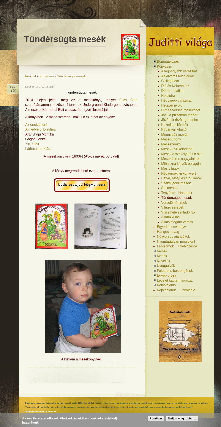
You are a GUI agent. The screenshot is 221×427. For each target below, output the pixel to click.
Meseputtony (171, 139)
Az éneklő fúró (36, 124)
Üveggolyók (166, 266)
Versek (162, 251)
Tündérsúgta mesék (71, 76)
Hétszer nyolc (171, 105)
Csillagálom (170, 81)
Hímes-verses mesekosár (180, 110)
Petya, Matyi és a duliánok (181, 178)
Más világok (170, 168)
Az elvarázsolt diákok (177, 76)
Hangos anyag (168, 232)
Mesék (162, 256)
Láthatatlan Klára (38, 149)
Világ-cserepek (172, 207)
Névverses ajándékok (173, 236)
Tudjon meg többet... (182, 418)
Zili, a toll (32, 144)
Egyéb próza (166, 275)
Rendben (156, 418)
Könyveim (46, 76)
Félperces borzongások (175, 270)
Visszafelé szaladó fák (178, 212)
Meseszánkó (171, 144)
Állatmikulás (170, 217)
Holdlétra (168, 95)
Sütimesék (169, 188)
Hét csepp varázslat (176, 100)
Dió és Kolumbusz (175, 86)
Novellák (163, 261)
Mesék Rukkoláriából (177, 149)
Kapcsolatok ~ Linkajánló (176, 290)
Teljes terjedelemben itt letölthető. (41, 411)
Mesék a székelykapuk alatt (182, 154)
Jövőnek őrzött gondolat (179, 120)
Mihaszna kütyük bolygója (181, 164)
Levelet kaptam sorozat (175, 280)
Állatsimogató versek (177, 222)
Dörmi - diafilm (172, 90)
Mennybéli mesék (174, 134)
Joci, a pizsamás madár (179, 115)
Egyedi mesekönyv (171, 227)
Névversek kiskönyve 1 (179, 173)
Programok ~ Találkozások (177, 246)
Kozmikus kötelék (174, 125)
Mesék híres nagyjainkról (180, 159)
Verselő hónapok (174, 202)
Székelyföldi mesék (176, 183)
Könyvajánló (166, 285)
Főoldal (30, 76)
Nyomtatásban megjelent (176, 241)
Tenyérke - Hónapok (176, 193)
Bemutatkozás (168, 61)
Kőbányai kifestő (173, 129)
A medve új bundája (40, 129)
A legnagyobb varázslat (179, 71)
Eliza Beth (128, 100)
